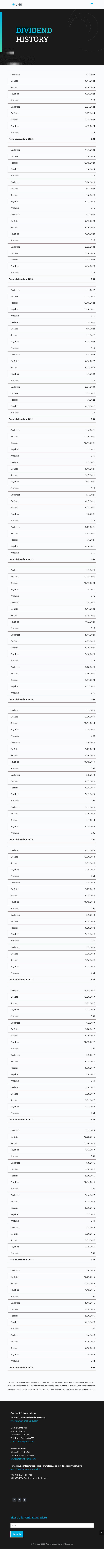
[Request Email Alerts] (52, 1525)
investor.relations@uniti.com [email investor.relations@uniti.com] (24, 1420)
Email (18, 1521)
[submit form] (16, 1534)
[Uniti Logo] (17, 4)
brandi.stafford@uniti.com (23, 1458)
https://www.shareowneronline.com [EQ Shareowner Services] (27, 1469)
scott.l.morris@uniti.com (22, 1441)
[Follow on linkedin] (14, 1500)
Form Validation (18, 1529)
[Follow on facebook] (24, 1500)
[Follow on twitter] (19, 1500)
